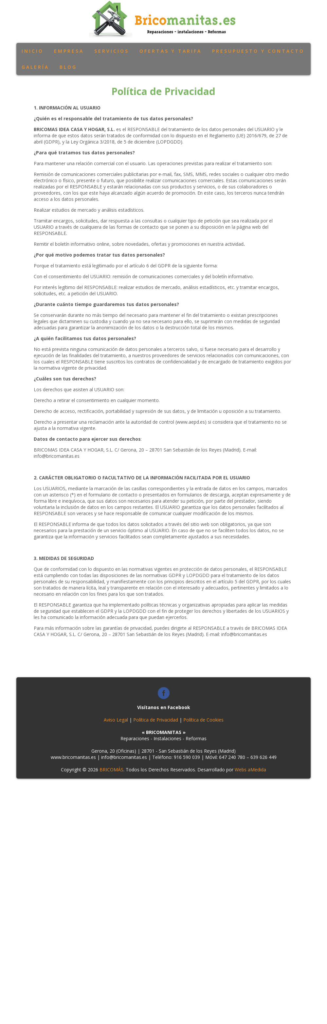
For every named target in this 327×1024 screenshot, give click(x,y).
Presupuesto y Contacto (258, 51)
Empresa (69, 51)
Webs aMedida (250, 769)
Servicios (111, 51)
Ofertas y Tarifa (170, 51)
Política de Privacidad (155, 720)
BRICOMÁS (111, 769)
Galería (35, 67)
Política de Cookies (203, 720)
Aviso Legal (116, 720)
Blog (68, 67)
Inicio (33, 51)
